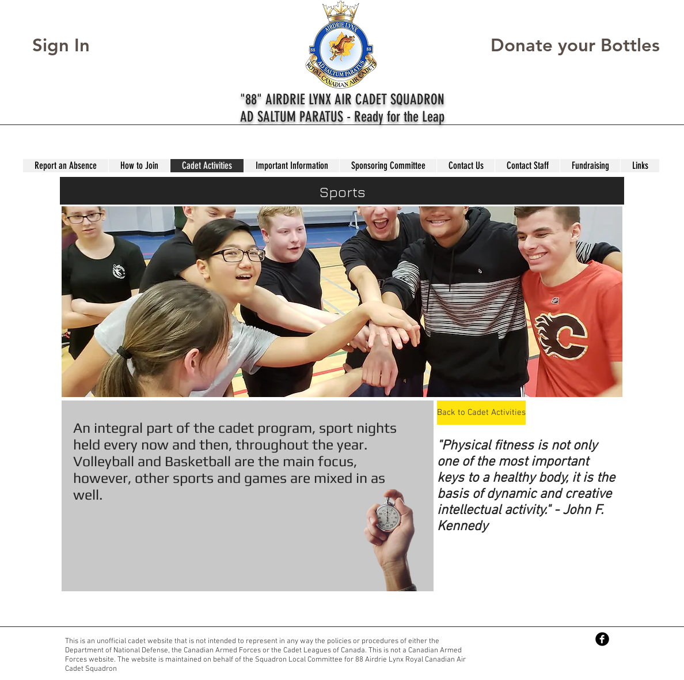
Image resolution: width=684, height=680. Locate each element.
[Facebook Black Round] (602, 639)
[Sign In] (72, 45)
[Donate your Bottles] (575, 45)
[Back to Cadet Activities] (481, 413)
